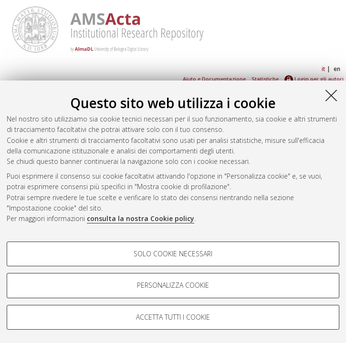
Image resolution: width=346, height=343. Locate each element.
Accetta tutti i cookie (173, 317)
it (323, 69)
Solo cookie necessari (173, 253)
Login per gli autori (314, 78)
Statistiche (265, 78)
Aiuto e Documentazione (214, 78)
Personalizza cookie (173, 285)
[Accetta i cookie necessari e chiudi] (331, 95)
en (337, 69)
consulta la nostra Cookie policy (140, 218)
